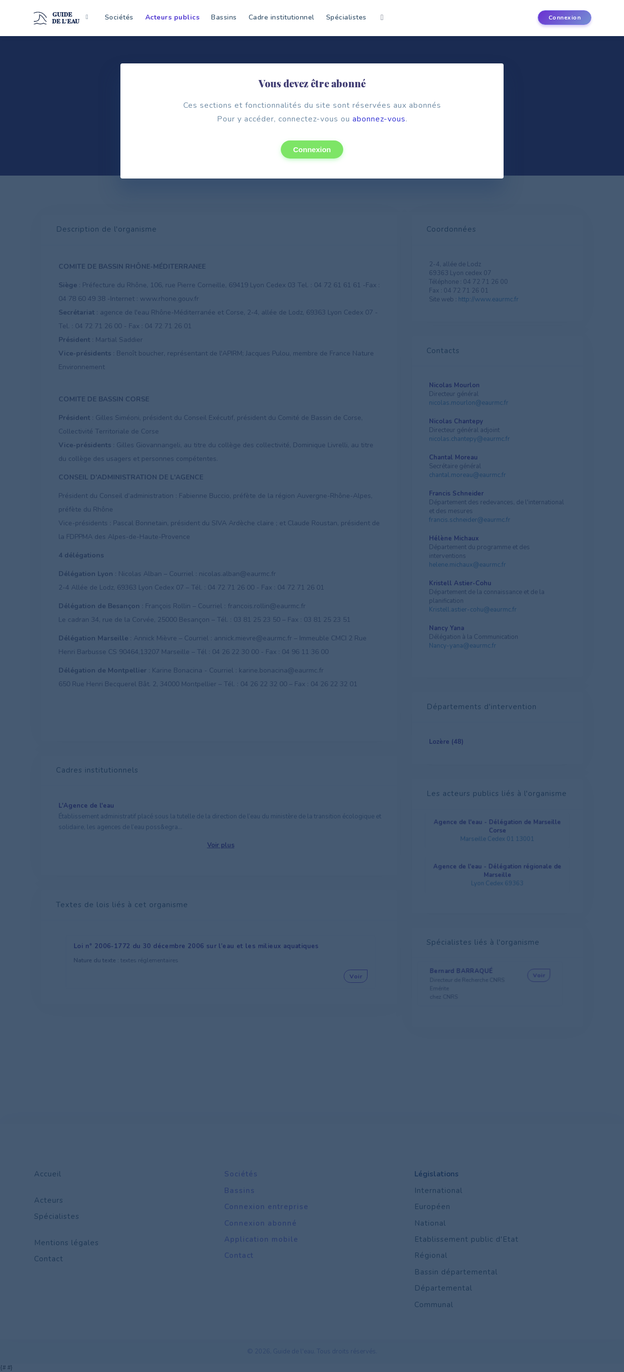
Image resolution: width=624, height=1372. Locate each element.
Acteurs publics (172, 17)
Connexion (312, 149)
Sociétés (119, 17)
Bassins (224, 17)
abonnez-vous (379, 119)
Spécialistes (346, 17)
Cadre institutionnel (281, 17)
